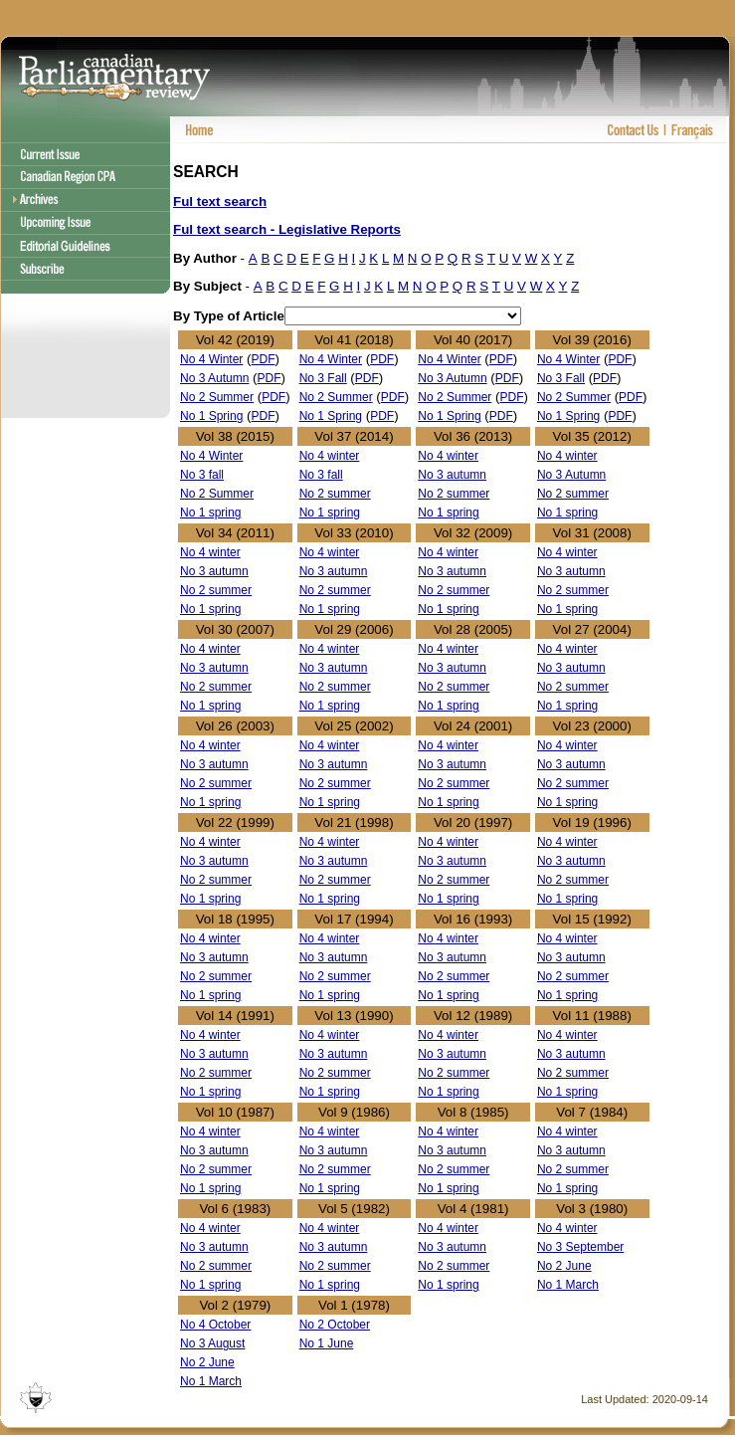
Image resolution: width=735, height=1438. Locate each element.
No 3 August (212, 1343)
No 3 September (580, 1247)
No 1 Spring (211, 416)
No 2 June (564, 1266)
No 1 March (568, 1285)
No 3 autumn (452, 475)
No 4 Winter (211, 359)
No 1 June (326, 1343)
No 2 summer (335, 494)
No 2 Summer (217, 397)
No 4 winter (329, 456)
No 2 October (334, 1325)
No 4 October (215, 1325)
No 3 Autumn (214, 378)
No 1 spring (210, 512)
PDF (264, 359)
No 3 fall (202, 475)
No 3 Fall (323, 378)
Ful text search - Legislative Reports (287, 229)
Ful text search (220, 201)
